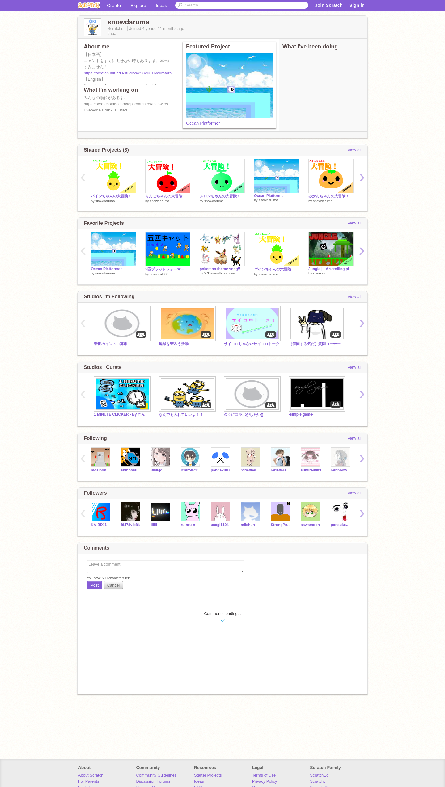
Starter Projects (208, 775)
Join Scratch (329, 5)
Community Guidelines (156, 775)
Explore (138, 5)
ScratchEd (319, 775)
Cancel (113, 585)
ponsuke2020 (341, 525)
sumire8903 (311, 470)
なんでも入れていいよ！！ (181, 414)
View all (354, 150)
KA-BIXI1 (99, 525)
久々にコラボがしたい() (243, 414)
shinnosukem (131, 470)
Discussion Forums (153, 781)
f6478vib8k (130, 525)
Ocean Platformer (203, 123)
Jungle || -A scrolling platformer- (331, 269)
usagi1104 (220, 525)
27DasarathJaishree (219, 273)
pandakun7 (220, 470)
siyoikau (319, 273)
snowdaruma (105, 201)
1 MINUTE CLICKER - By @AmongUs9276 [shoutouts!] (122, 414)
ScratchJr (318, 781)
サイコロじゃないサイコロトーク (251, 344)
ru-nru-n (188, 525)
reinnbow (339, 470)
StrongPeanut (281, 525)
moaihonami (101, 470)
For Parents (88, 781)
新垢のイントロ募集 (110, 344)
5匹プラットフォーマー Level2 (167, 269)
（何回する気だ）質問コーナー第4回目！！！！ (316, 344)
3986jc (156, 470)
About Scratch (91, 775)
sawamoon (310, 525)
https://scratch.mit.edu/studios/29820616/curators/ (128, 73)
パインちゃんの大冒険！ (111, 196)
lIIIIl (154, 525)
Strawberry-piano (251, 470)
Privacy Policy (264, 781)
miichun (248, 525)
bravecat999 (159, 274)
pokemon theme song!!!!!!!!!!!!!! (222, 269)
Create (114, 5)
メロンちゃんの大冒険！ (220, 196)
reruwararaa (281, 470)
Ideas (161, 5)
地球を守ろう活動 (174, 344)
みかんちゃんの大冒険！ (328, 196)
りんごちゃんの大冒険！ (165, 196)
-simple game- (301, 414)
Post (95, 585)
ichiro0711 (190, 470)
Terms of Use (264, 775)
